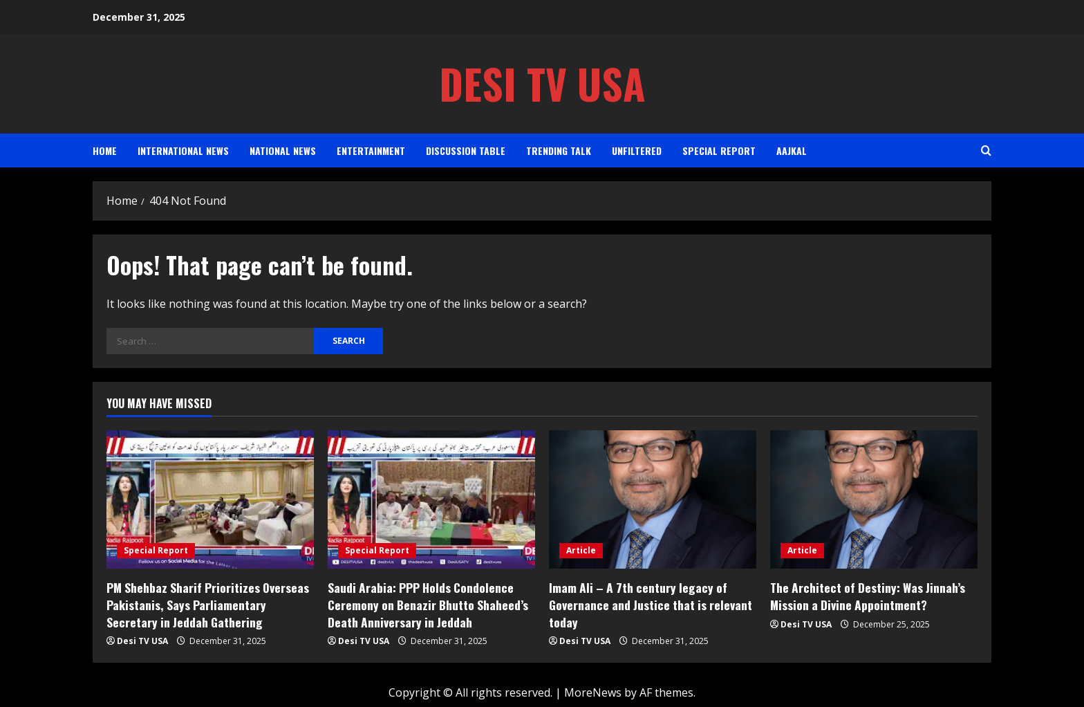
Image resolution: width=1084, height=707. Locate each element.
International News (183, 150)
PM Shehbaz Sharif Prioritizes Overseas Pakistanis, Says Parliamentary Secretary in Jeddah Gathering (208, 603)
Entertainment (371, 150)
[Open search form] (986, 150)
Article (581, 550)
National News (283, 150)
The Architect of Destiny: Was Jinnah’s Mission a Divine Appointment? (864, 595)
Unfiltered (637, 150)
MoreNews (593, 690)
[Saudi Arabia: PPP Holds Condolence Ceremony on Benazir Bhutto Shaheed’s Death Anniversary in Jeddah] (431, 499)
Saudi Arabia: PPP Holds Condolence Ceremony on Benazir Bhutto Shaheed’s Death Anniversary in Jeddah (425, 603)
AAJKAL (791, 150)
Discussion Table (465, 150)
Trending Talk (558, 150)
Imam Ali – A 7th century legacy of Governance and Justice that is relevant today (647, 603)
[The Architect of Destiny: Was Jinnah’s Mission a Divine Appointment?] (874, 499)
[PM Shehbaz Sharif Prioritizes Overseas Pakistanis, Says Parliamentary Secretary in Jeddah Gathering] (210, 499)
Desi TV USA (542, 83)
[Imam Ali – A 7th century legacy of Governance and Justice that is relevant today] (652, 499)
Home (105, 150)
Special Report (719, 150)
